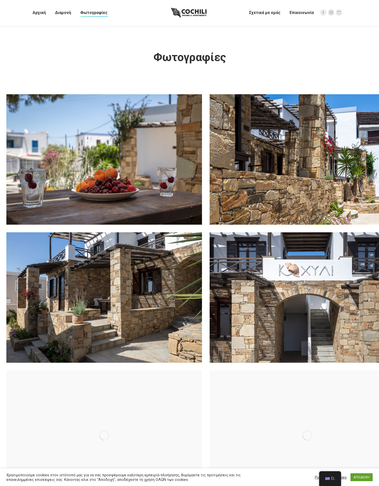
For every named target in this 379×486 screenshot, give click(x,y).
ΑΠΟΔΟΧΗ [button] (362, 477)
